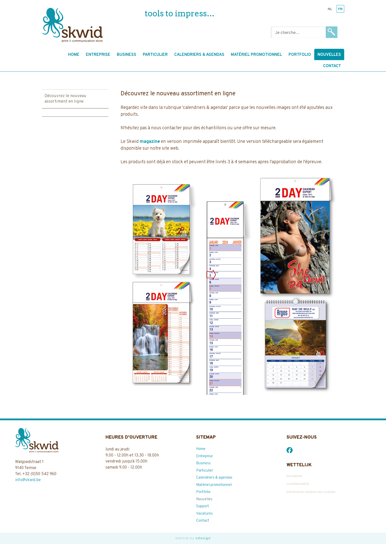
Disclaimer (294, 476)
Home (73, 54)
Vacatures (204, 513)
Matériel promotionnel (256, 54)
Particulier (155, 54)
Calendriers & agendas (199, 54)
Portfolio (300, 54)
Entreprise (98, 54)
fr (340, 9)
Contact (332, 66)
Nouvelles (329, 54)
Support (202, 506)
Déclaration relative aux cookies (311, 492)
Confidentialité (298, 484)
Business (126, 54)
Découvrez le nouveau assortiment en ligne (65, 98)
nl (330, 9)
